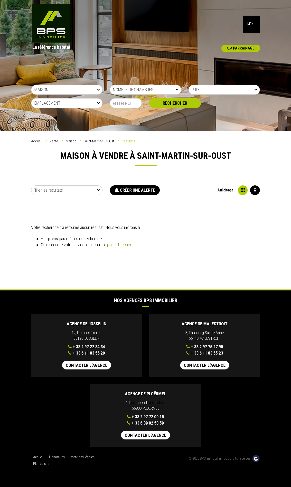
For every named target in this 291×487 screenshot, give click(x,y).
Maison (71, 146)
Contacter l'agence (86, 370)
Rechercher (175, 108)
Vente (54, 146)
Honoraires (57, 462)
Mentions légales (82, 462)
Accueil (36, 146)
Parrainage (240, 53)
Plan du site (41, 469)
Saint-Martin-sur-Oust (99, 146)
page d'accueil (119, 250)
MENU (251, 27)
